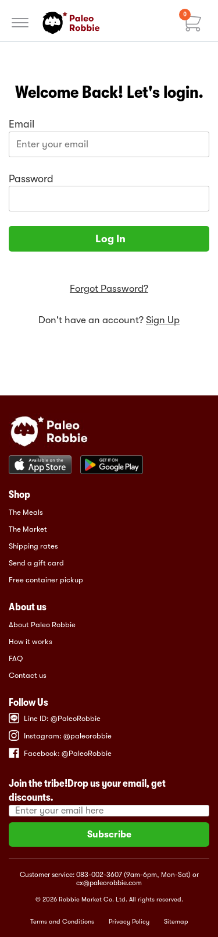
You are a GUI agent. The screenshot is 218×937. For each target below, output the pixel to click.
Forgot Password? (109, 288)
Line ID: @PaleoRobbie (55, 718)
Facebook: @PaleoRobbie (60, 753)
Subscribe (109, 834)
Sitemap (176, 921)
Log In (109, 239)
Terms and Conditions (62, 921)
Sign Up (163, 320)
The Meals (26, 512)
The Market (28, 529)
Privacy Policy (129, 921)
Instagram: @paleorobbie (60, 735)
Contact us (28, 675)
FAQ (16, 658)
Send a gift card (36, 562)
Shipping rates (33, 546)
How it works (30, 641)
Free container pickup (46, 579)
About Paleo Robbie (42, 624)
